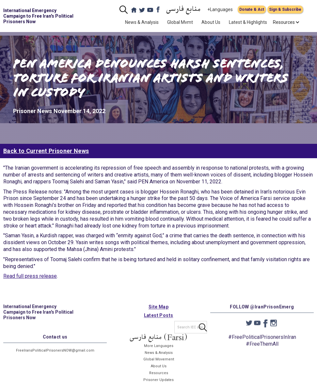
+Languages (220, 9)
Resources (158, 377)
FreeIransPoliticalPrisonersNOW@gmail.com (55, 354)
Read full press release (30, 276)
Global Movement (158, 363)
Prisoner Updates (158, 384)
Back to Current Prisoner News (46, 150)
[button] (283, 22)
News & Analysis (142, 22)
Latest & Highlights (248, 22)
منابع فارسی (183, 9)
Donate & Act (251, 9)
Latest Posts (158, 319)
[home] (40, 16)
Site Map (158, 310)
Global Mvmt (180, 22)
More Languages (158, 350)
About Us (210, 22)
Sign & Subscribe (285, 9)
